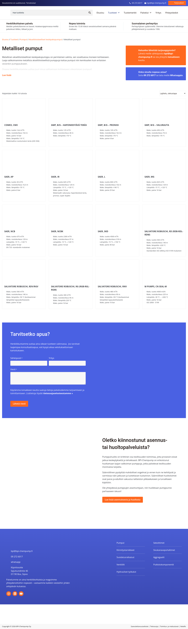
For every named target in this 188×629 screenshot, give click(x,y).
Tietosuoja (154, 626)
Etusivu (100, 13)
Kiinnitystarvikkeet (125, 550)
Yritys (158, 13)
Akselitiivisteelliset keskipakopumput (45, 39)
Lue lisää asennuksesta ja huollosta (122, 499)
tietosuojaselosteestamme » (58, 393)
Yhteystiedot (171, 13)
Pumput (23, 39)
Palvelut (146, 13)
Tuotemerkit (130, 13)
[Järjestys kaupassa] (172, 93)
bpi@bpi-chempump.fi (155, 3)
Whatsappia (176, 75)
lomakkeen (173, 57)
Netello (183, 626)
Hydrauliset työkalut (126, 571)
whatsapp (15, 562)
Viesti (13, 369)
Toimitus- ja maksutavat (169, 626)
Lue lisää (6, 75)
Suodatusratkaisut (125, 557)
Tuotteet (114, 13)
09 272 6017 (135, 3)
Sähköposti (16, 358)
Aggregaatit (158, 557)
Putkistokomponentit (163, 564)
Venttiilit (121, 564)
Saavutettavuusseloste (139, 626)
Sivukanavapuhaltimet (164, 550)
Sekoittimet (158, 542)
